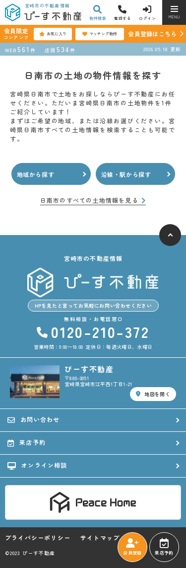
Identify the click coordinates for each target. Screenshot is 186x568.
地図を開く (153, 394)
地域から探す (36, 174)
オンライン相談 (37, 465)
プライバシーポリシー (37, 538)
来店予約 (164, 547)
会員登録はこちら (152, 33)
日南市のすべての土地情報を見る (93, 200)
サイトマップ (100, 538)
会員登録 (132, 547)
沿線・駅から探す (126, 174)
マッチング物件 (99, 34)
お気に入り (52, 34)
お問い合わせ (33, 419)
